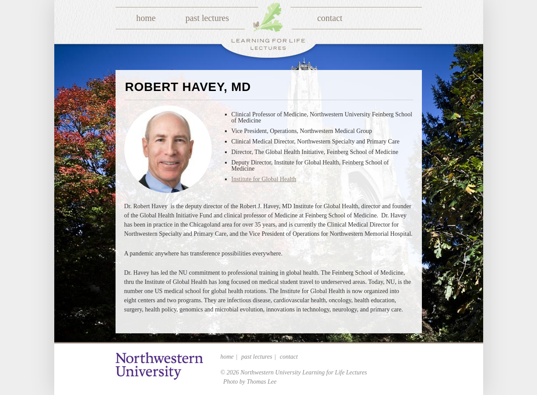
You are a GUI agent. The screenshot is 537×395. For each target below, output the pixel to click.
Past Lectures (207, 18)
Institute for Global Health (264, 179)
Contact (330, 18)
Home (145, 18)
